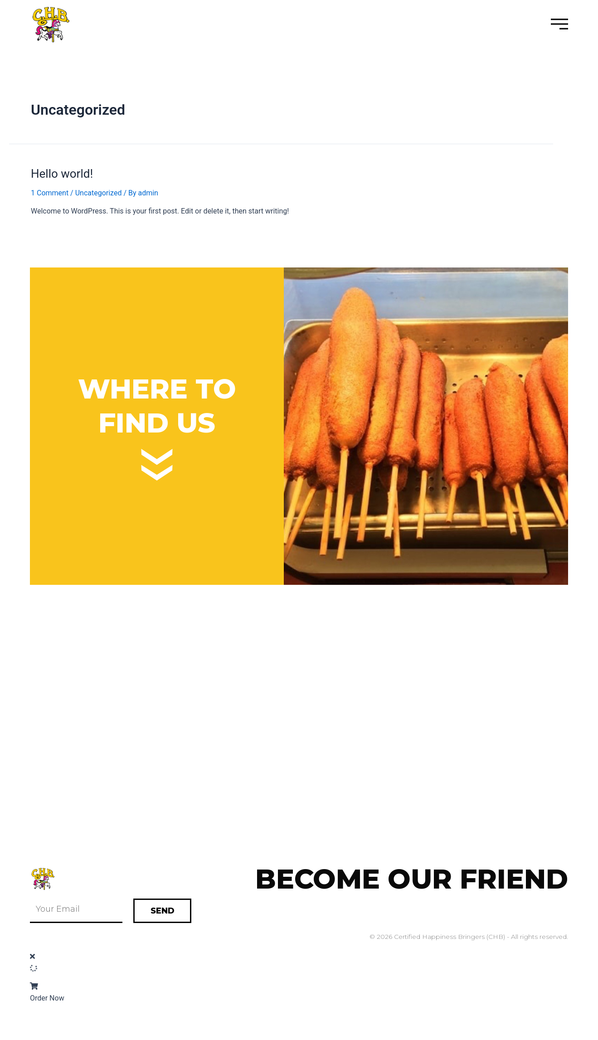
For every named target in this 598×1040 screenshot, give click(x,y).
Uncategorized (98, 193)
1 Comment (49, 193)
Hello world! (62, 173)
